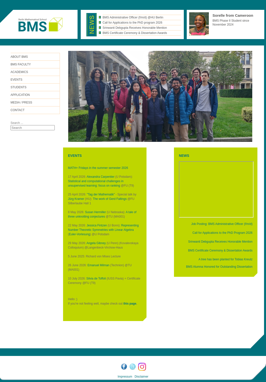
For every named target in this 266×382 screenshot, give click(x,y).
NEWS (184, 156)
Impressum (125, 376)
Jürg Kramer (76, 199)
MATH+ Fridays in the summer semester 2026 (98, 168)
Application (20, 95)
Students (19, 87)
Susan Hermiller (95, 212)
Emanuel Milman (98, 265)
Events (16, 79)
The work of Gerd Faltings (110, 199)
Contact (18, 110)
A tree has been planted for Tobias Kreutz (226, 259)
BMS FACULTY (21, 64)
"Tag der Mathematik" (101, 194)
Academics (19, 72)
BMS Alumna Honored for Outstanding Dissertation (219, 266)
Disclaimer (141, 376)
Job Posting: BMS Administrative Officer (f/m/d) (222, 224)
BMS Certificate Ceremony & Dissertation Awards (220, 250)
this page (129, 303)
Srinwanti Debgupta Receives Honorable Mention (220, 241)
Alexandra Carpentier (100, 176)
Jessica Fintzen (97, 225)
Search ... (17, 123)
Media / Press (21, 102)
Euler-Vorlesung (79, 234)
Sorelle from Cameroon (233, 15)
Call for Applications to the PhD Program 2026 (222, 233)
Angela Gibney (96, 243)
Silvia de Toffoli (96, 278)
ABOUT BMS (19, 57)
